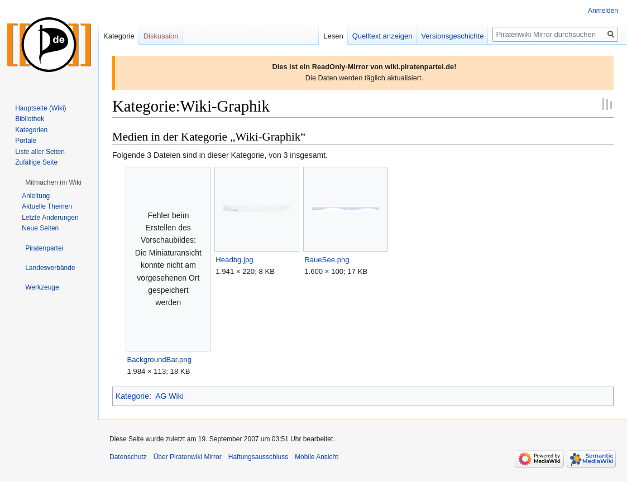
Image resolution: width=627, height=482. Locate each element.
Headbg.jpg (234, 260)
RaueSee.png (326, 260)
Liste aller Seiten (40, 152)
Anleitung (36, 196)
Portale (25, 140)
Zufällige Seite (36, 162)
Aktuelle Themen (47, 206)
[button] (53, 182)
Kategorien (31, 130)
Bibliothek (29, 119)
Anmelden (603, 11)
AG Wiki (169, 396)
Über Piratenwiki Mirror (188, 457)
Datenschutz (128, 457)
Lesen (333, 36)
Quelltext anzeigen (382, 36)
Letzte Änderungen (50, 217)
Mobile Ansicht (316, 457)
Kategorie (132, 396)
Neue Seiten (40, 228)
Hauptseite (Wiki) (40, 108)
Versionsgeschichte (452, 36)
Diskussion (161, 36)
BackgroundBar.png (159, 359)
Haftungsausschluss (258, 457)
